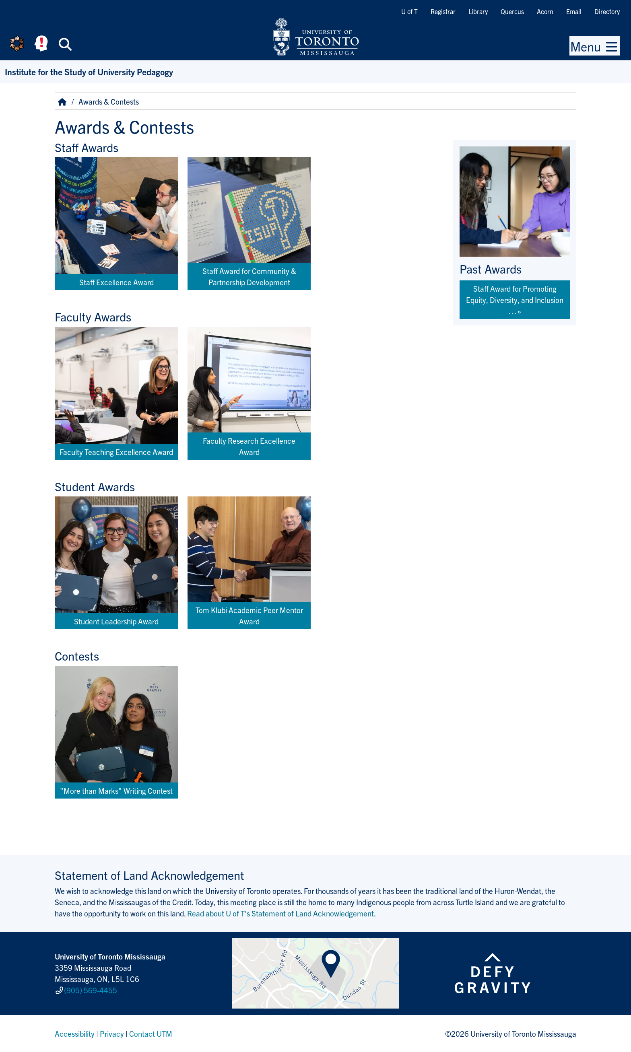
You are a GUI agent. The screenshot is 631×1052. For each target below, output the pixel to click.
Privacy (112, 1033)
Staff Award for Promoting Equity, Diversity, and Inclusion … (514, 300)
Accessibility (75, 1033)
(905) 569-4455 (90, 990)
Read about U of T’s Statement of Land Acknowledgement (280, 913)
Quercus (512, 11)
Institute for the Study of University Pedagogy (89, 71)
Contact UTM (150, 1033)
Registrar (443, 11)
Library (478, 11)
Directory (607, 11)
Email (574, 11)
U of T (409, 11)
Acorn (545, 11)
